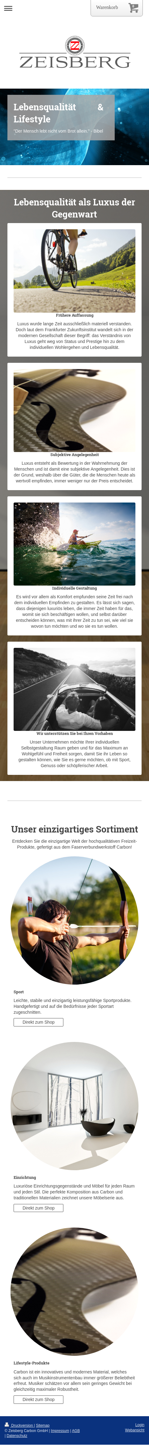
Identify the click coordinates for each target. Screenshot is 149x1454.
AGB (76, 1431)
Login (139, 1425)
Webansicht (134, 1430)
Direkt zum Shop (38, 1022)
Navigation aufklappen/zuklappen (74, 8)
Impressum (60, 1431)
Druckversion (19, 1425)
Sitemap (42, 1425)
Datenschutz (16, 1436)
